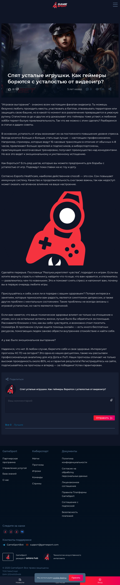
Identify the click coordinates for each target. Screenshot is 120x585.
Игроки (36, 471)
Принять (76, 578)
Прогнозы (38, 464)
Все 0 (8, 424)
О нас (5, 480)
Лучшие (18, 424)
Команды (37, 477)
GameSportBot (15, 544)
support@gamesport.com (44, 544)
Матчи (35, 458)
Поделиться (16, 379)
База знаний (9, 473)
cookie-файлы (59, 578)
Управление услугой (14, 468)
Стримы (36, 483)
